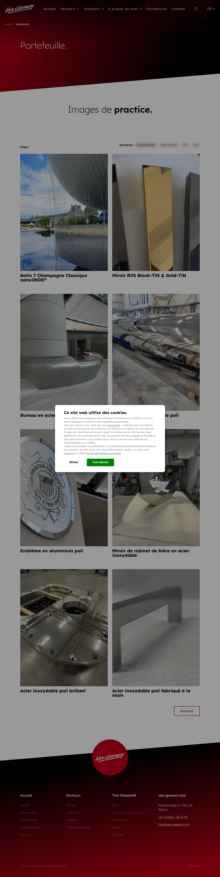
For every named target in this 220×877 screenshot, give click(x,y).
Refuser (73, 462)
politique (68, 453)
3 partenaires (113, 425)
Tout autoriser (100, 462)
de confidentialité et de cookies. (103, 453)
